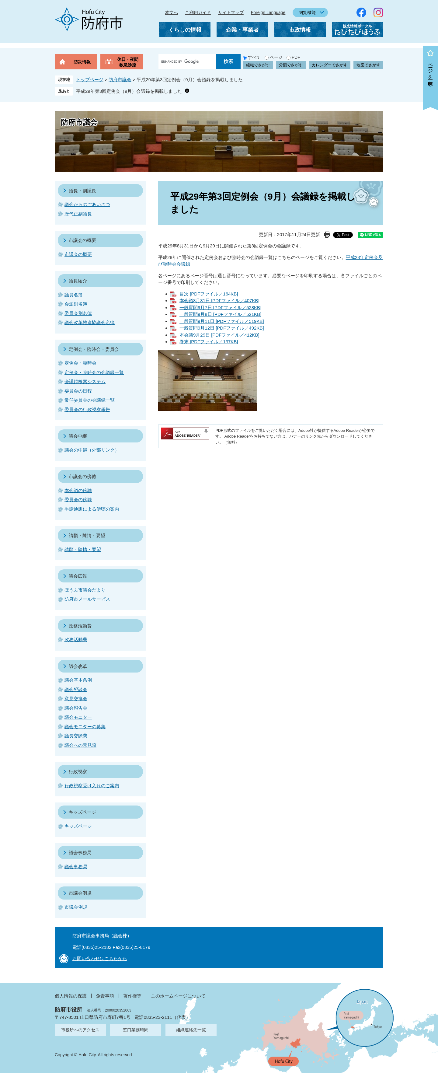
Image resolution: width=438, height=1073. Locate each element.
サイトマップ (231, 12)
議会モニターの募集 (85, 726)
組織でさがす (258, 65)
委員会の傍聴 (78, 499)
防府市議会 (120, 79)
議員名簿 (73, 294)
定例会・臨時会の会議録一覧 (94, 372)
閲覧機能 (307, 12)
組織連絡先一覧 (191, 1029)
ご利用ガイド (198, 12)
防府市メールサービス (87, 599)
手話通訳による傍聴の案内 (91, 509)
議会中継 (78, 436)
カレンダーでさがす (329, 65)
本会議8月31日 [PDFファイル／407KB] (219, 300)
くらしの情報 (185, 30)
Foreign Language (268, 12)
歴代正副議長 (78, 213)
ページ (276, 57)
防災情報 (82, 61)
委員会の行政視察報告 (87, 409)
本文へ (171, 12)
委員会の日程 (78, 390)
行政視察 (78, 771)
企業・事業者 (242, 30)
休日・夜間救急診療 (127, 62)
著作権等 (132, 995)
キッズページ (82, 812)
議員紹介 (78, 280)
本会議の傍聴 (78, 490)
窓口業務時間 (135, 1029)
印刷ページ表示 (327, 234)
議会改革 (78, 666)
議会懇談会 (75, 689)
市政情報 (300, 30)
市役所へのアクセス (80, 1029)
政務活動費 (80, 625)
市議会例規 (80, 893)
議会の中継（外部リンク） (91, 450)
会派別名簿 (75, 303)
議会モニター (78, 717)
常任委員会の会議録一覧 (89, 400)
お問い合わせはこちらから (99, 958)
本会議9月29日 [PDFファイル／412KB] (219, 334)
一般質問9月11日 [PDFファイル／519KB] (221, 321)
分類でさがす (291, 65)
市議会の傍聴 (82, 476)
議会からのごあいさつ (87, 204)
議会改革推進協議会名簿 (89, 322)
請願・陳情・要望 (87, 535)
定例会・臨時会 (80, 362)
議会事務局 (80, 852)
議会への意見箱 (80, 745)
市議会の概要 (82, 240)
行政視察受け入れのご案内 (91, 785)
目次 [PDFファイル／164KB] (208, 293)
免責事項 (105, 995)
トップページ (89, 79)
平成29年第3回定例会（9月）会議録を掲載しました (129, 91)
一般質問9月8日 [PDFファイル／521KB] (220, 314)
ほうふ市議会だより (85, 589)
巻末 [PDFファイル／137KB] (208, 341)
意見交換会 (75, 698)
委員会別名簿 (78, 313)
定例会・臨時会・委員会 (94, 349)
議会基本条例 (78, 680)
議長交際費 (75, 735)
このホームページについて (178, 995)
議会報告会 (75, 708)
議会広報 (78, 575)
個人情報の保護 (71, 995)
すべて (254, 57)
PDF (296, 57)
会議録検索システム (85, 381)
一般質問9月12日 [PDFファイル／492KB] (221, 327)
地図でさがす (368, 65)
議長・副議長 (82, 190)
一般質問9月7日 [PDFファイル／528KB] (220, 307)
